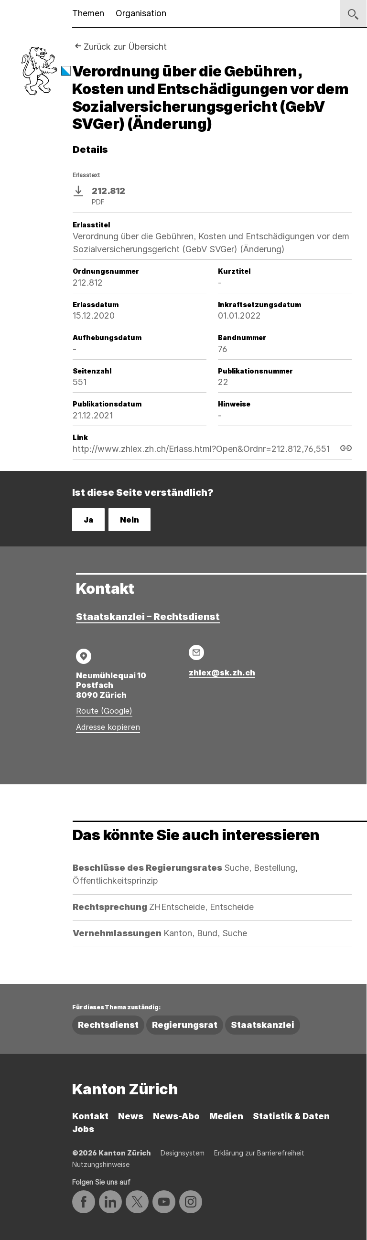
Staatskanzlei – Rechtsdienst (148, 616)
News (130, 1116)
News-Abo (176, 1116)
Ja (88, 519)
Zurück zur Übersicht (125, 47)
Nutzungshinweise (101, 1164)
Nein (129, 519)
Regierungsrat (184, 1025)
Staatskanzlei (262, 1025)
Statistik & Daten (291, 1116)
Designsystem (183, 1153)
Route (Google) (104, 711)
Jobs (83, 1129)
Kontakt (90, 1116)
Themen (88, 13)
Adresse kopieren (108, 727)
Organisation (141, 13)
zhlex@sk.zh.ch (222, 672)
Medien (226, 1116)
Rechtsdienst (108, 1025)
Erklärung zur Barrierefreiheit (259, 1153)
